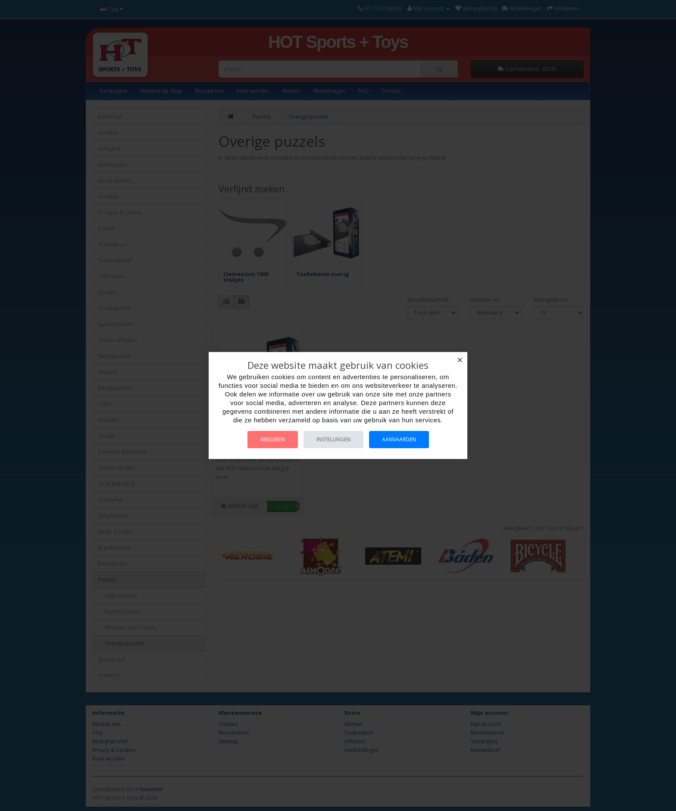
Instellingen (333, 439)
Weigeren (272, 439)
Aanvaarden (399, 439)
